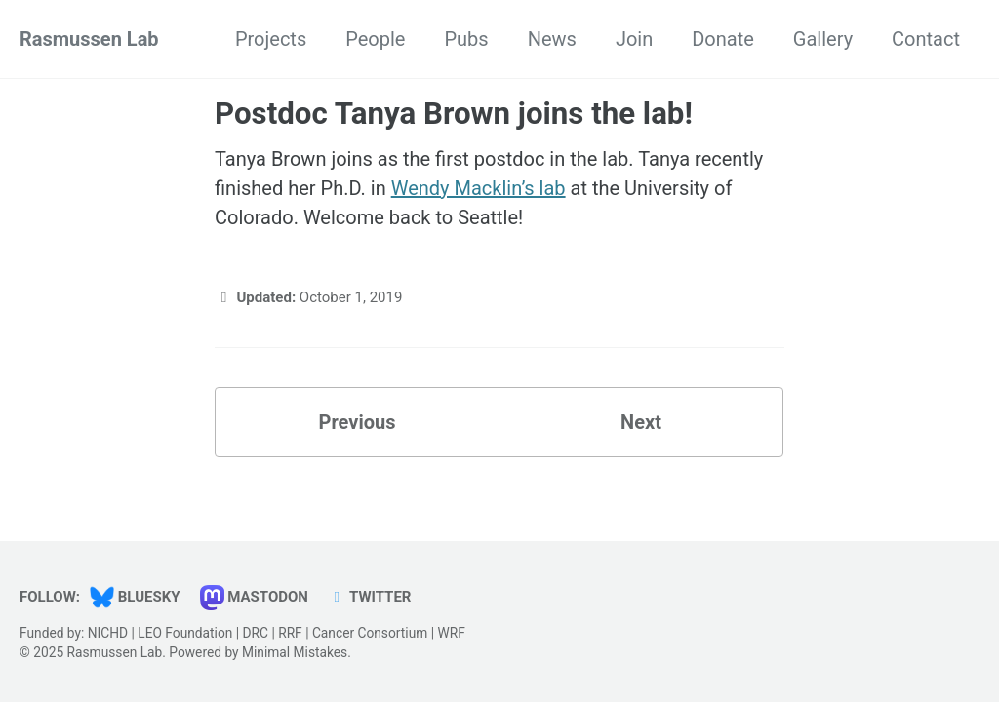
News (552, 39)
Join (634, 39)
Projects (270, 39)
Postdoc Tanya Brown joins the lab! (454, 114)
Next (640, 422)
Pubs (466, 39)
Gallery (823, 39)
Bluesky (135, 596)
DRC (255, 633)
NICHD (108, 633)
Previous (357, 422)
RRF (290, 633)
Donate (723, 39)
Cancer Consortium (369, 633)
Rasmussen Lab (89, 39)
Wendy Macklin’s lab (478, 188)
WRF (450, 633)
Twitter (370, 596)
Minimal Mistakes (294, 652)
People (375, 39)
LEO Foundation (185, 633)
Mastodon (254, 596)
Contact (926, 39)
